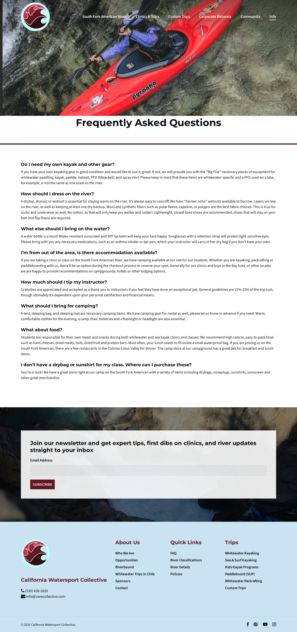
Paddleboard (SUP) (240, 574)
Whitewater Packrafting (243, 581)
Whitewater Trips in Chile (135, 574)
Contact (121, 588)
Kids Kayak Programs (241, 567)
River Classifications (186, 560)
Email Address (41, 460)
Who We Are (124, 553)
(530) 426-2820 (34, 591)
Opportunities (126, 560)
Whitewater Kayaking (242, 553)
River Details (180, 567)
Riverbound (124, 567)
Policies (176, 574)
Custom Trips (235, 588)
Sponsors (122, 581)
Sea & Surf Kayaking (241, 560)
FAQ (173, 553)
